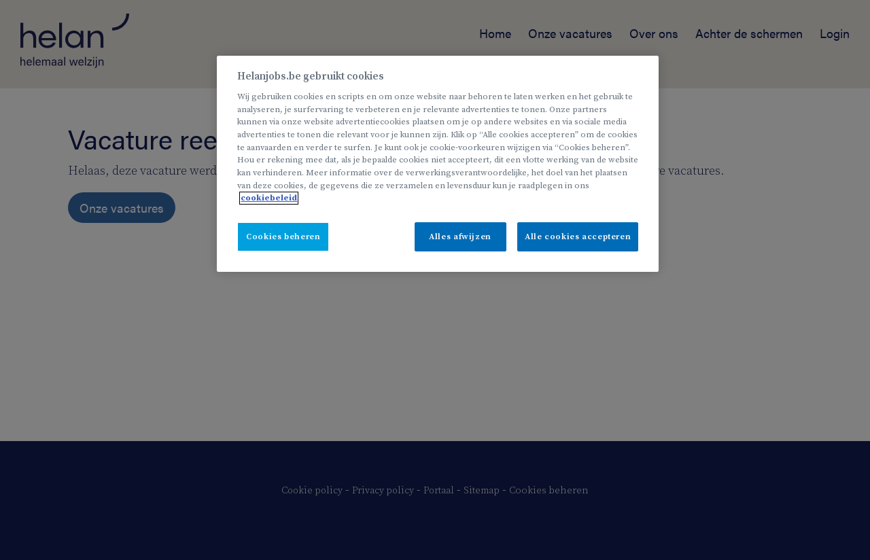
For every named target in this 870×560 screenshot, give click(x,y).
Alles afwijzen (460, 237)
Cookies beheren (283, 237)
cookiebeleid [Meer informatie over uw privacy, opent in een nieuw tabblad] (269, 198)
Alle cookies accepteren (578, 237)
